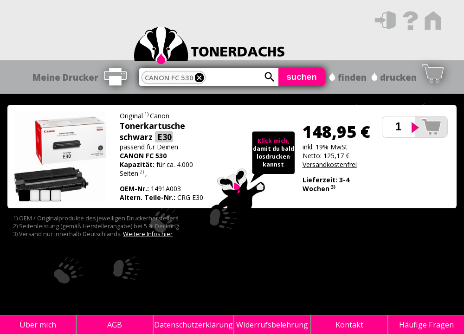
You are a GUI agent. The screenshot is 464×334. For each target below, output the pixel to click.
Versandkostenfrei (330, 164)
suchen (301, 77)
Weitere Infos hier (148, 234)
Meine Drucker (65, 77)
